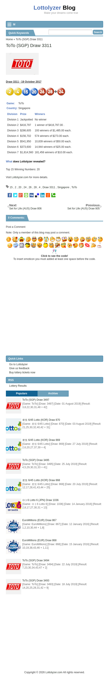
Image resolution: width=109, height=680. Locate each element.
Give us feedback (19, 368)
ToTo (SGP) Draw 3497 (35, 399)
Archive (53, 393)
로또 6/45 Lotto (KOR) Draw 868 (41, 480)
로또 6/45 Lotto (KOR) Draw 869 (41, 440)
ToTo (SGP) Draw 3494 (35, 560)
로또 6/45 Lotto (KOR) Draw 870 (41, 419)
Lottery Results (18, 385)
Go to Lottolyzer (18, 364)
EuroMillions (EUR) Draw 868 (39, 540)
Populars (21, 393)
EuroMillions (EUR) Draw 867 (39, 520)
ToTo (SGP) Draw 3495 (35, 460)
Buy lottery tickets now (22, 372)
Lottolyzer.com (20, 177)
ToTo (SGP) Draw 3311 (29, 45)
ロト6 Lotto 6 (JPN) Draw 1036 (40, 500)
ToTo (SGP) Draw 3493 (35, 580)
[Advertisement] (57, 639)
